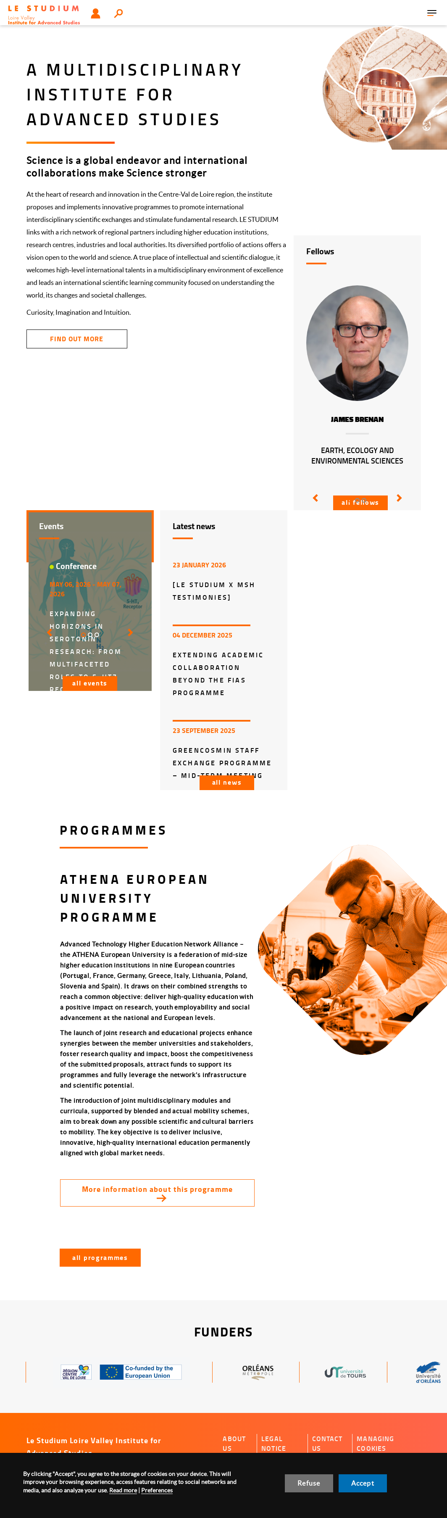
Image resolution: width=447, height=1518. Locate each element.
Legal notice (273, 1443)
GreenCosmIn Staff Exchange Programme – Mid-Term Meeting (222, 762)
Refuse (308, 1483)
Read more (123, 1490)
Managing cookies (375, 1443)
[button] (313, 504)
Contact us (327, 1443)
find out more (76, 338)
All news (227, 782)
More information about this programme (157, 1188)
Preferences (157, 1490)
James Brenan (357, 419)
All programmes (100, 1257)
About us (234, 1443)
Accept (362, 1483)
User (95, 13)
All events (90, 683)
